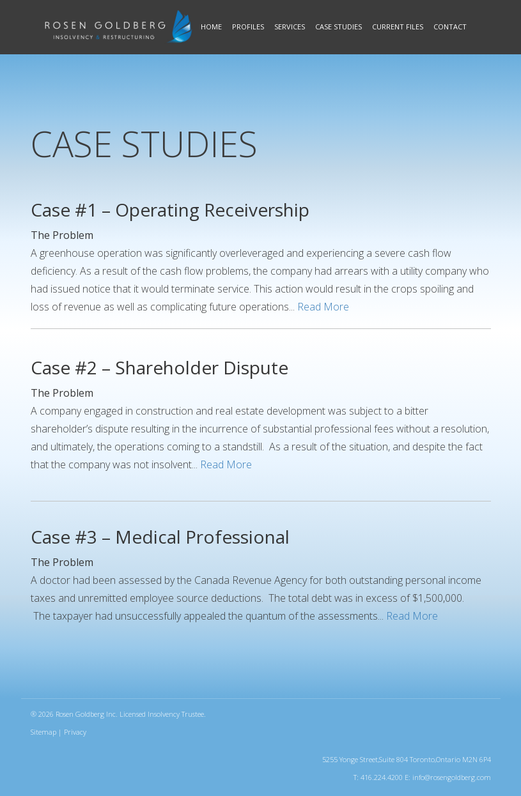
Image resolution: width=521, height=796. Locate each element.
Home (211, 26)
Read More (323, 307)
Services (289, 26)
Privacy (75, 732)
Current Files (397, 26)
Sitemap (43, 732)
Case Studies (338, 26)
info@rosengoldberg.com (451, 777)
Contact (450, 26)
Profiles (248, 26)
